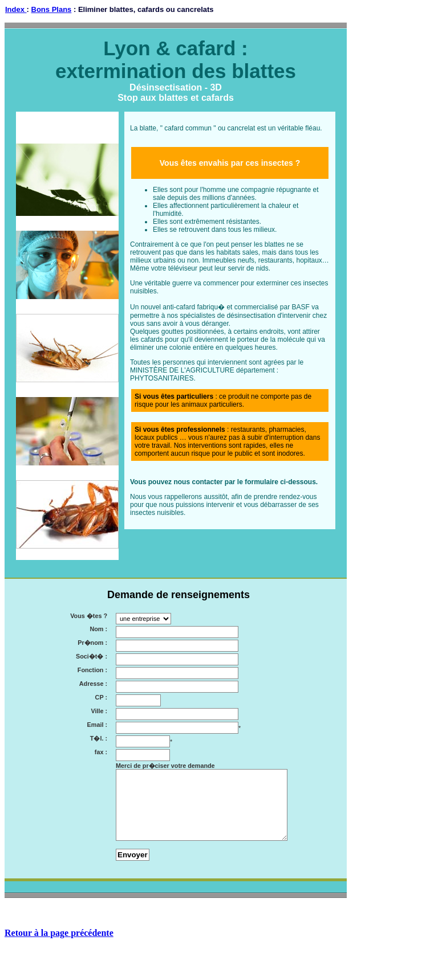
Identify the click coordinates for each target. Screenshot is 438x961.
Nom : (98, 629)
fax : (101, 752)
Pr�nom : (92, 643)
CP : (101, 697)
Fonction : (92, 670)
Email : (97, 725)
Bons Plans (51, 9)
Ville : (99, 711)
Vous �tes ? (88, 616)
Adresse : (93, 684)
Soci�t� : (91, 656)
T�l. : (98, 738)
